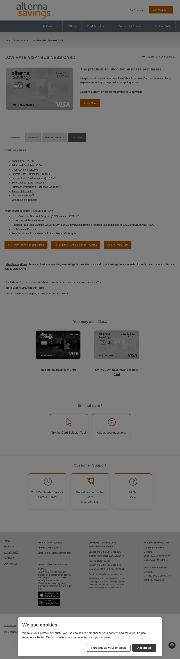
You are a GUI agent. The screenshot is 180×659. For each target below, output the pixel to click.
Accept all (144, 647)
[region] (90, 636)
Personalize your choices (108, 647)
